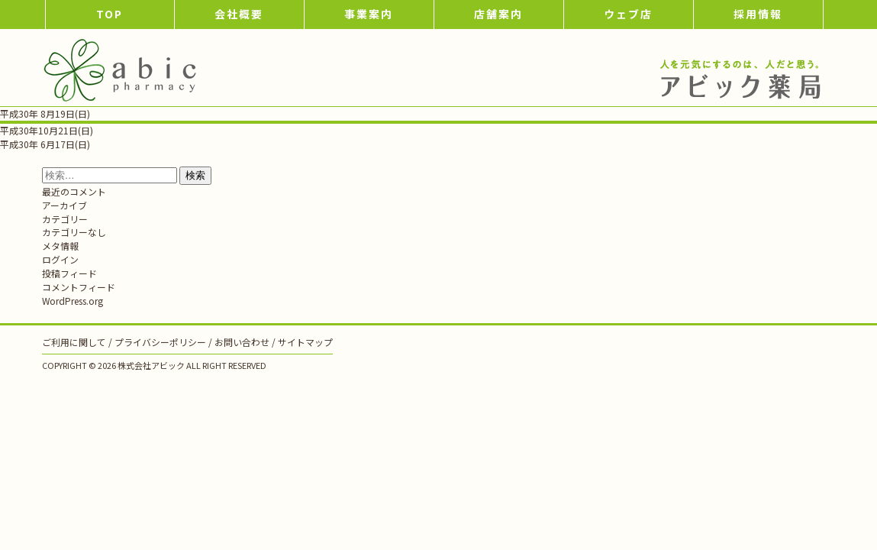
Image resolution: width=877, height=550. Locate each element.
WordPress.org (72, 300)
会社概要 (238, 13)
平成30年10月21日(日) (46, 130)
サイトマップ (305, 341)
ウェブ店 (628, 13)
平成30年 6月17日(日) (45, 144)
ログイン (60, 259)
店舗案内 (498, 13)
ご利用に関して (74, 341)
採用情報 (758, 13)
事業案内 (368, 13)
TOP (109, 13)
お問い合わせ (241, 341)
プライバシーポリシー (160, 341)
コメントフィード (78, 286)
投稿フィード (69, 273)
